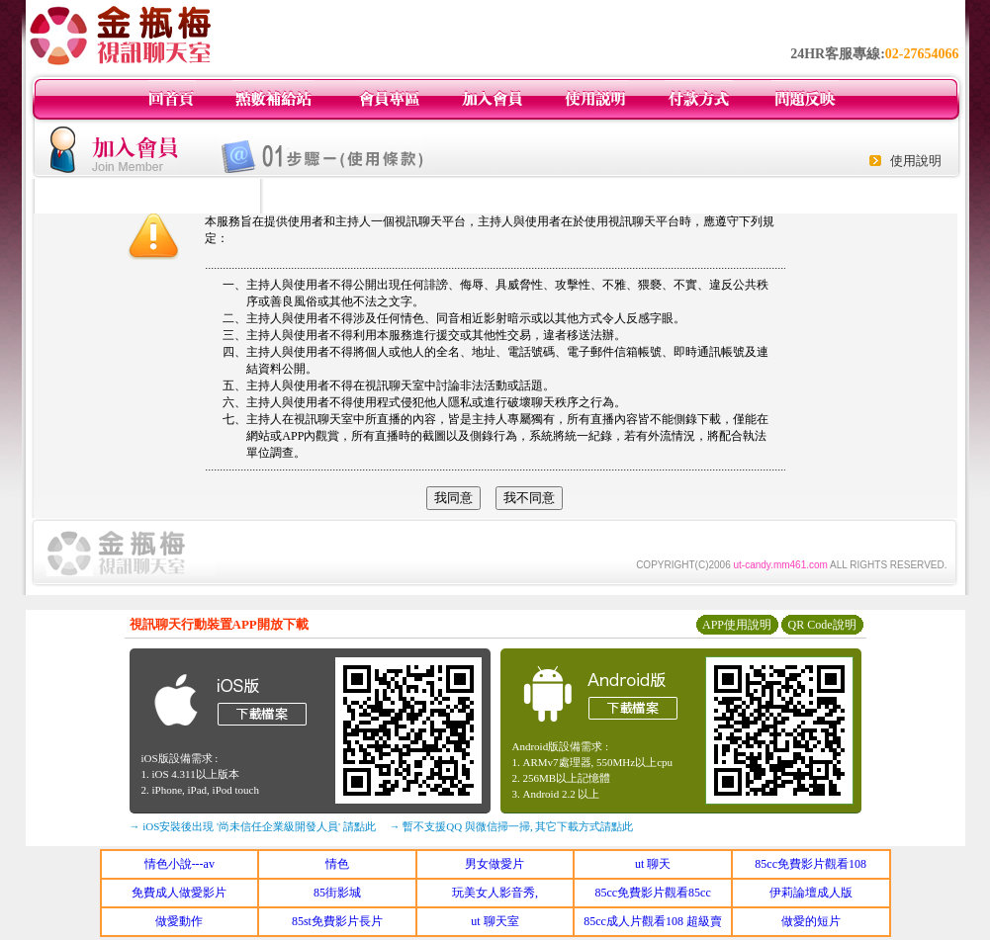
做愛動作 (179, 921)
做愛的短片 (811, 921)
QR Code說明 (822, 625)
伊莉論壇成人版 (811, 892)
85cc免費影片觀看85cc (652, 892)
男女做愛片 (494, 864)
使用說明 (916, 160)
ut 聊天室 (494, 921)
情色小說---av (179, 864)
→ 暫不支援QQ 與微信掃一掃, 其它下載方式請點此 (512, 826)
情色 (337, 864)
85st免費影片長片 (337, 921)
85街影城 (337, 892)
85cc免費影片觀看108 (810, 864)
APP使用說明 (736, 625)
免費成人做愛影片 (179, 892)
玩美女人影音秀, (495, 892)
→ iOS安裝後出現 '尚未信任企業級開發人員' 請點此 (253, 826)
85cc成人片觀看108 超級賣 (653, 921)
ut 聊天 (653, 864)
